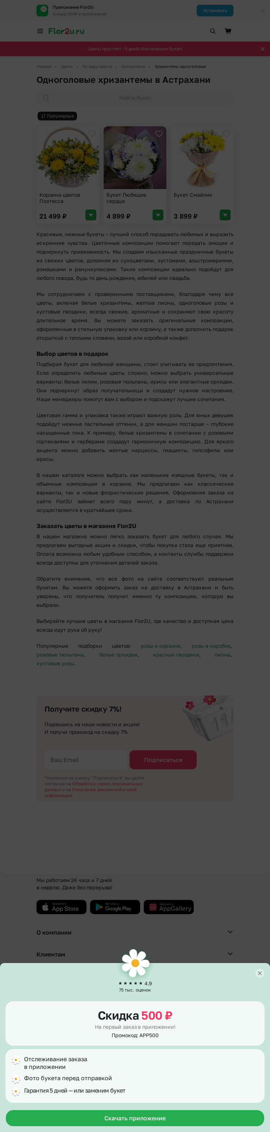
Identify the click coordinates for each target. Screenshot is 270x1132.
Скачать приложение (135, 1118)
